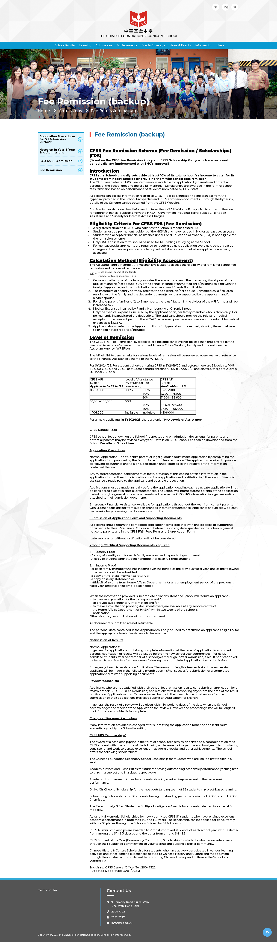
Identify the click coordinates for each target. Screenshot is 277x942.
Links (220, 45)
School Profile (65, 45)
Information (203, 45)
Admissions (104, 45)
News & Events (180, 45)
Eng (225, 7)
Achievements (127, 45)
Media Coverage (153, 45)
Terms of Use (47, 890)
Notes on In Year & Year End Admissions (61, 151)
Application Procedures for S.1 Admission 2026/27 (61, 139)
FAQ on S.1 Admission (61, 161)
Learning (85, 45)
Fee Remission (61, 170)
